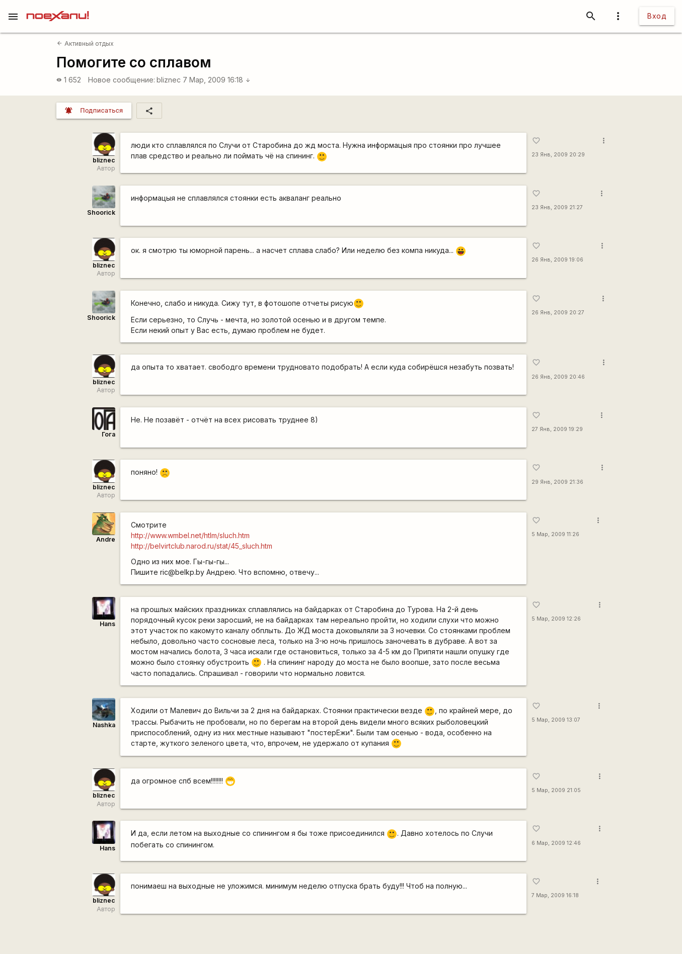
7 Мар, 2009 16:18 (217, 79)
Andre (105, 539)
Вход (656, 16)
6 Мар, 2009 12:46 (556, 843)
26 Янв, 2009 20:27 (558, 312)
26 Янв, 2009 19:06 (557, 259)
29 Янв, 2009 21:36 (557, 482)
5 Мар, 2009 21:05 (556, 790)
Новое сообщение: (121, 79)
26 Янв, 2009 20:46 (558, 377)
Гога (108, 434)
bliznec (169, 79)
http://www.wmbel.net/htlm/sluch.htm (190, 535)
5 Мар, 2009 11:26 (555, 534)
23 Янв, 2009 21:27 (557, 207)
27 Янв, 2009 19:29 (557, 429)
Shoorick (101, 212)
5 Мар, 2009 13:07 (556, 720)
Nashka (104, 725)
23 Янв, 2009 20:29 (558, 154)
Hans (107, 624)
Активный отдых (85, 43)
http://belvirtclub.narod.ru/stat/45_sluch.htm (201, 546)
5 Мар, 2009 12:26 (556, 619)
